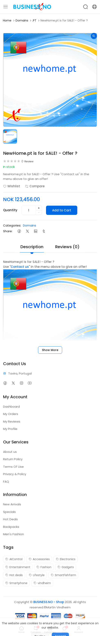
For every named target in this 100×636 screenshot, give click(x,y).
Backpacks (11, 527)
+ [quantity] (39, 208)
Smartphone (16, 583)
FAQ (6, 481)
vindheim (42, 583)
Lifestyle (37, 575)
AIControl (13, 559)
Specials (9, 512)
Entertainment (17, 567)
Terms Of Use (13, 466)
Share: (7, 231)
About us (10, 452)
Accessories (39, 559)
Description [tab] (31, 247)
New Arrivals (12, 504)
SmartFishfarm (63, 575)
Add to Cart (61, 210)
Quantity (10, 210)
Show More (50, 350)
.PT (34, 20)
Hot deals (14, 575)
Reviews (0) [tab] (67, 247)
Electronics (65, 559)
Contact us (20, 267)
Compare (35, 186)
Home (7, 20)
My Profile (10, 429)
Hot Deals (10, 519)
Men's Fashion (13, 534)
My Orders (10, 414)
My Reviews (11, 421)
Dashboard (11, 406)
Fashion (43, 567)
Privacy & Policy (14, 474)
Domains (22, 20)
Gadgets (65, 567)
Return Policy (12, 459)
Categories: (12, 225)
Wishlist (11, 186)
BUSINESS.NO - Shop (48, 602)
